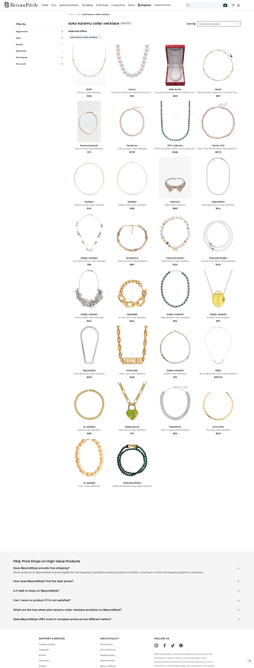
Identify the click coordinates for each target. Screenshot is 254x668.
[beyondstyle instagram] (156, 645)
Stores (131, 5)
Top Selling (87, 5)
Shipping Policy (107, 655)
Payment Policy (107, 660)
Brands (42, 655)
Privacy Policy (106, 644)
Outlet (44, 5)
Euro (53, 5)
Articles (42, 666)
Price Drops (102, 5)
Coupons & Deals (47, 644)
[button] (250, 660)
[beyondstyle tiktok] (173, 645)
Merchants (44, 660)
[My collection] (233, 5)
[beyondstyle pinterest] (181, 645)
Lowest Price (118, 5)
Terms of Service (107, 650)
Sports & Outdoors (68, 5)
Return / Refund (107, 666)
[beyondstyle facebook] (164, 645)
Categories (44, 650)
